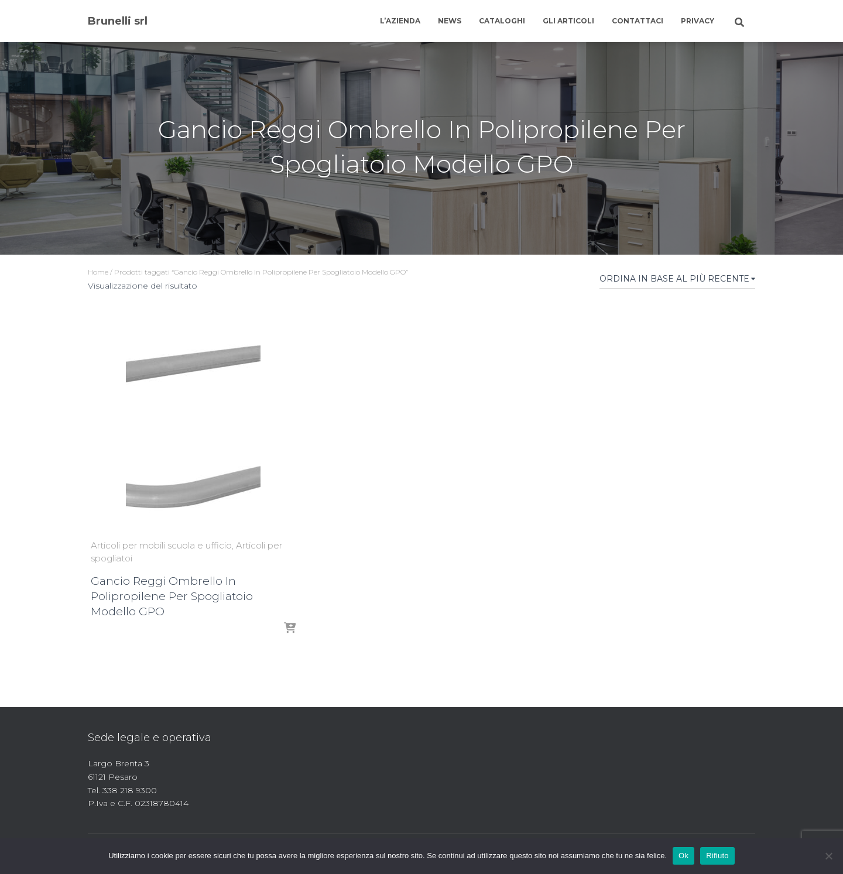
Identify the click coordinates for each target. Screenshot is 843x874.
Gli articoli (568, 20)
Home (98, 272)
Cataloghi (502, 20)
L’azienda (400, 20)
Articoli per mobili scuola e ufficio (161, 545)
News (449, 20)
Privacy (697, 20)
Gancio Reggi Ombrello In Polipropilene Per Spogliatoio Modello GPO (172, 596)
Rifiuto (717, 855)
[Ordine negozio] (677, 281)
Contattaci (637, 20)
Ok (683, 855)
